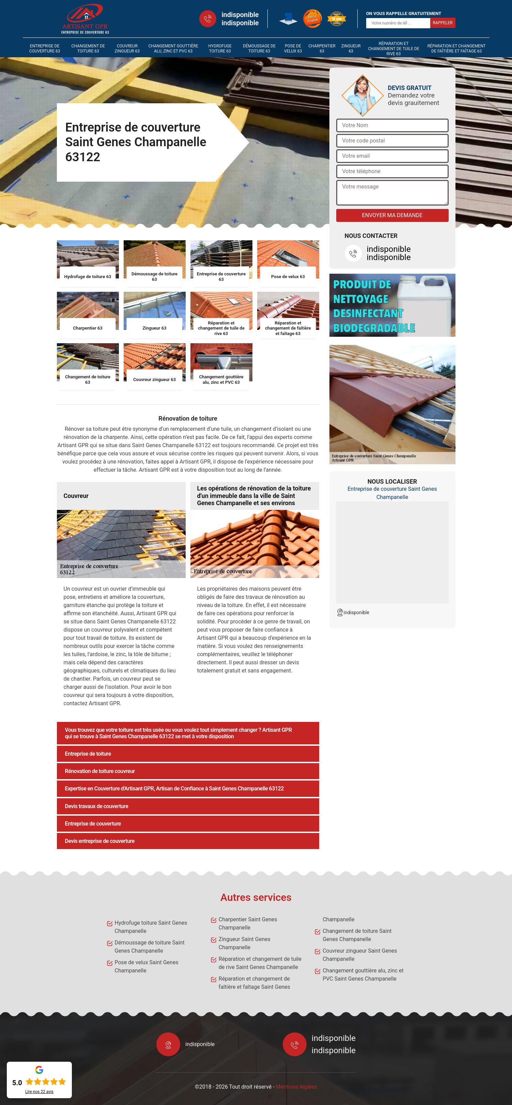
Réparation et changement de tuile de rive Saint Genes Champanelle (260, 963)
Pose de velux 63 (293, 49)
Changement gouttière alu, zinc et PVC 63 (173, 49)
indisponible (240, 15)
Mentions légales (296, 1087)
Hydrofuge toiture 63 (220, 49)
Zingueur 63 (351, 49)
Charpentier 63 (322, 49)
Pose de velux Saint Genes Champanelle (147, 966)
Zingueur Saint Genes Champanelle (244, 943)
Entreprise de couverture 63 (44, 49)
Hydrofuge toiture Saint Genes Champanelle (151, 927)
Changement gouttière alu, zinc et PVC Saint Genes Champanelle (363, 974)
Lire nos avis (39, 1091)
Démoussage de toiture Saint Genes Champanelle (150, 946)
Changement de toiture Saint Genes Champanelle (357, 935)
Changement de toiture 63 (88, 49)
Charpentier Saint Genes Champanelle (248, 923)
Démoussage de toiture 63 (259, 49)
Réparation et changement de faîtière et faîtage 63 (457, 49)
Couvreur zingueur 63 (127, 49)
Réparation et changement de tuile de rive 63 (393, 48)
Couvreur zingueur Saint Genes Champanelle (360, 955)
